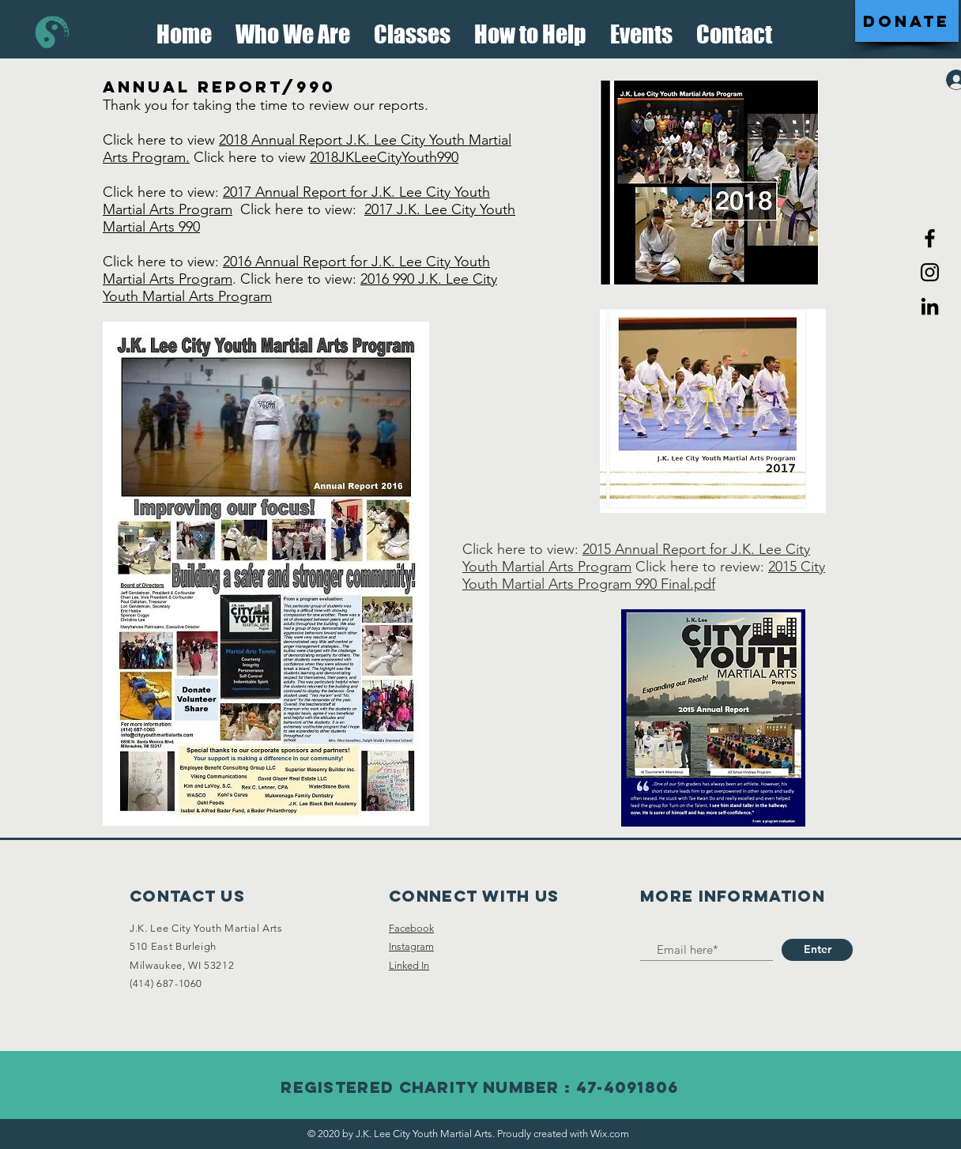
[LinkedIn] (930, 306)
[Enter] (817, 950)
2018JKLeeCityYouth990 (384, 157)
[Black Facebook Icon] (930, 238)
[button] (293, 29)
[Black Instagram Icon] (930, 272)
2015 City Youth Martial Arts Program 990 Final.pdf (643, 575)
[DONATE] (907, 21)
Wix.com (609, 1134)
